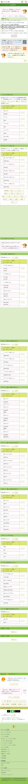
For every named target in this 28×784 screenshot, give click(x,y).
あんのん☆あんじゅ (9, 177)
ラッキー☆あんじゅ (9, 358)
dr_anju (5, 268)
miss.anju (6, 287)
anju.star (6, 510)
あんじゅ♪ (6, 526)
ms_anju (6, 277)
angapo (5, 139)
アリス (5, 117)
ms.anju (5, 279)
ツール (22, 112)
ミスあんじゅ (7, 282)
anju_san (6, 294)
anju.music (6, 529)
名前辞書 (3, 758)
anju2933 (6, 410)
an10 (5, 622)
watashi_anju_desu (8, 590)
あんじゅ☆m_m (8, 460)
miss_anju (6, 285)
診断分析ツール (5, 751)
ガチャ (16, 16)
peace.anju (6, 368)
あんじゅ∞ (6, 519)
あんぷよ (6, 110)
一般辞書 (3, 755)
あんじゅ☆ (7, 506)
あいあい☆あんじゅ (9, 170)
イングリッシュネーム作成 (8, 745)
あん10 (5, 619)
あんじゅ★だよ (8, 580)
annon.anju (6, 180)
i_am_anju (6, 577)
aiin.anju (6, 167)
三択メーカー (6, 50)
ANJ (5, 546)
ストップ (14, 35)
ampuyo (5, 113)
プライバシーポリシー (7, 774)
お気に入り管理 (5, 763)
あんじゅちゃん (8, 299)
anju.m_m (6, 463)
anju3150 (6, 426)
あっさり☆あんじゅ (9, 157)
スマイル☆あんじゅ (9, 378)
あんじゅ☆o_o (8, 467)
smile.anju (6, 381)
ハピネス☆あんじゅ (9, 371)
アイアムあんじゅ (8, 573)
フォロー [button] (17, 711)
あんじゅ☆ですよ (8, 593)
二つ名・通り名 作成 (6, 740)
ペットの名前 (4, 736)
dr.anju (5, 270)
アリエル (6, 123)
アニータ (6, 130)
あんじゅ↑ (6, 513)
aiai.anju (6, 173)
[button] (4, 101)
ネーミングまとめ (6, 732)
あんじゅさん (7, 290)
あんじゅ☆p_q (8, 454)
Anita (5, 133)
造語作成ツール (5, 749)
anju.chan (6, 304)
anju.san (6, 296)
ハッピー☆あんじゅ (9, 352)
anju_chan (6, 302)
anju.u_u (6, 483)
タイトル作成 (4, 747)
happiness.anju (7, 374)
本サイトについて (6, 770)
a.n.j (5, 556)
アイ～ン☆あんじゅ (9, 164)
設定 (2, 765)
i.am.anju (6, 602)
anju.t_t (5, 476)
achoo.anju (6, 186)
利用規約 (3, 772)
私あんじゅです (8, 586)
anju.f (5, 503)
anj (4, 550)
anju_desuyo (7, 596)
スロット (23, 16)
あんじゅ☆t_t (7, 473)
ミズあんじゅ (7, 273)
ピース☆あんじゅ (8, 365)
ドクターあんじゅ (8, 265)
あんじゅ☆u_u (8, 479)
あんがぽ (6, 136)
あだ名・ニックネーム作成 (8, 738)
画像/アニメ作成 (5, 753)
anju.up (5, 516)
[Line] (12, 711)
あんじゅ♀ (6, 500)
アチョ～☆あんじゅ (9, 183)
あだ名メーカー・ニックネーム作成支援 (11, 97)
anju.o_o (6, 470)
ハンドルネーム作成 (6, 743)
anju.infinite (6, 523)
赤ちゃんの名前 (5, 734)
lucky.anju (6, 362)
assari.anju (6, 161)
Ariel (5, 126)
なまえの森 (6, 2)
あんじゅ (6, 398)
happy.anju (6, 355)
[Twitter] (8, 711)
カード (11, 16)
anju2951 (6, 418)
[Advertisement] (14, 78)
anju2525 (6, 401)
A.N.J (5, 553)
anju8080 (6, 434)
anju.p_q (6, 457)
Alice (5, 120)
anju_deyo (6, 583)
